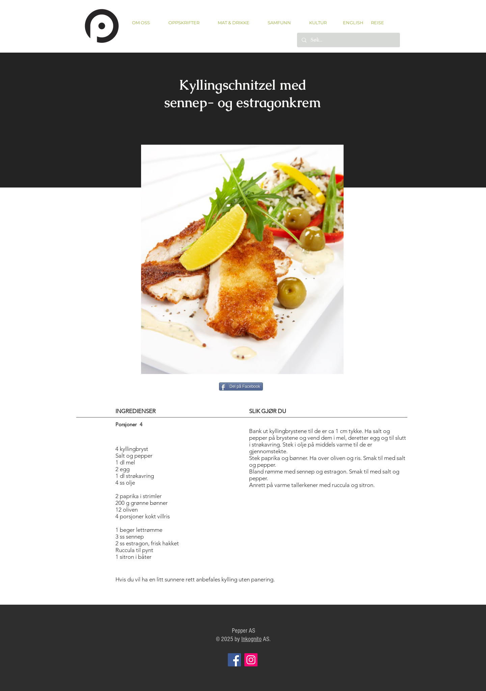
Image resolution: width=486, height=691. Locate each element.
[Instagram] (251, 659)
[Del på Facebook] (241, 386)
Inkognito (251, 639)
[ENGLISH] (352, 22)
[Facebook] (234, 659)
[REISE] (375, 22)
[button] (184, 23)
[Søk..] (348, 40)
